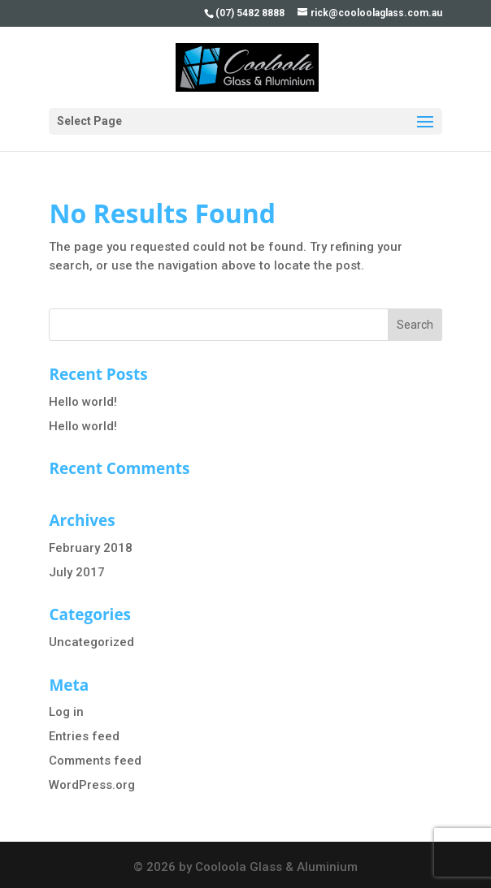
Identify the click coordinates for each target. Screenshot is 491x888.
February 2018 (91, 548)
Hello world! (83, 401)
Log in (66, 712)
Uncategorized (91, 642)
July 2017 (77, 572)
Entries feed (84, 736)
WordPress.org (92, 785)
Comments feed (95, 760)
